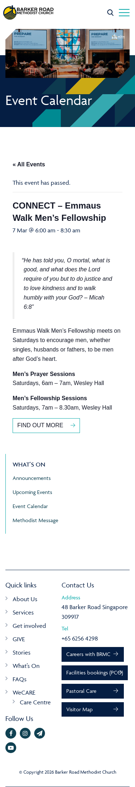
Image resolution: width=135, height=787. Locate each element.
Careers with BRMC (88, 654)
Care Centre (35, 702)
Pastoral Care (81, 690)
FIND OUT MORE (40, 425)
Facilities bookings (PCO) (94, 672)
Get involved (29, 625)
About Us (25, 599)
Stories (22, 652)
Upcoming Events (32, 492)
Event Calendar (30, 506)
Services (23, 612)
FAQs (20, 679)
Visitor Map (79, 709)
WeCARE (24, 692)
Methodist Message (35, 520)
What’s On (26, 665)
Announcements (32, 478)
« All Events (29, 164)
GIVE (19, 639)
